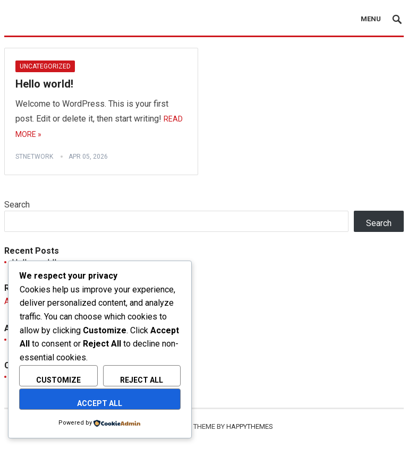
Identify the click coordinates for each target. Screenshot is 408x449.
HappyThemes (249, 426)
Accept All (99, 403)
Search (17, 205)
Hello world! (44, 83)
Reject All (141, 380)
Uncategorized (45, 66)
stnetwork (34, 156)
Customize (58, 380)
